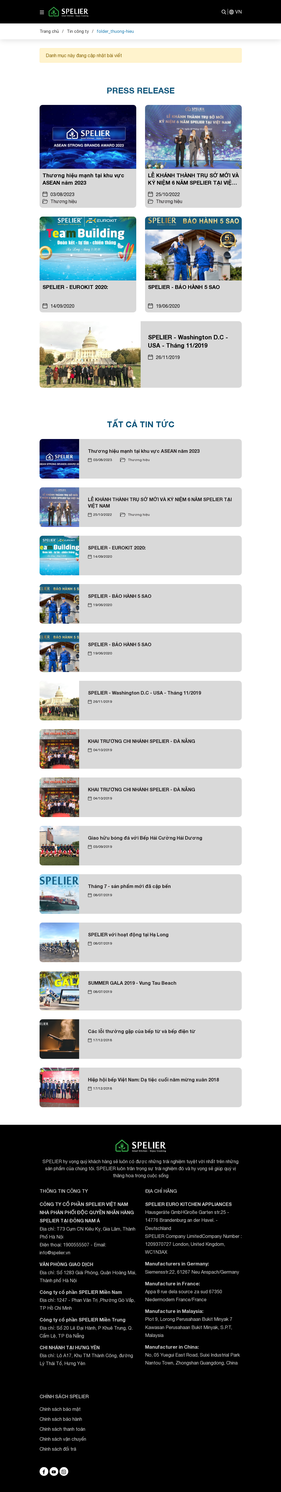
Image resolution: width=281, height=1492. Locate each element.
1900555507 (76, 1244)
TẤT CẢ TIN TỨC (140, 424)
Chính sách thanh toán (62, 1429)
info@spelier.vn (55, 1252)
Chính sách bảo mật (60, 1409)
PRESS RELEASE (141, 90)
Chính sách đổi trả (58, 1449)
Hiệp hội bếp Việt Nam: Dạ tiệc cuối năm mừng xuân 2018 (153, 1079)
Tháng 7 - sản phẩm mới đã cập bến (129, 886)
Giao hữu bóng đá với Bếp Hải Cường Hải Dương (145, 838)
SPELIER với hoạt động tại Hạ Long (128, 934)
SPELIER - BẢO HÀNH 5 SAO (184, 287)
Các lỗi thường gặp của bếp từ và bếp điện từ (141, 1031)
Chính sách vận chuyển (63, 1439)
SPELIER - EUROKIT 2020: (75, 287)
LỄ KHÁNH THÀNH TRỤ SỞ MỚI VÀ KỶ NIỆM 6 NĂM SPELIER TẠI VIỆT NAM (193, 182)
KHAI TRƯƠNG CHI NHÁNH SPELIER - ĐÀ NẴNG (141, 741)
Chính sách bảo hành (61, 1419)
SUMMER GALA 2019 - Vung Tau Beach (132, 983)
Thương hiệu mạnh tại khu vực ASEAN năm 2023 (144, 451)
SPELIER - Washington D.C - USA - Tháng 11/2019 (144, 692)
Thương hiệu (63, 201)
